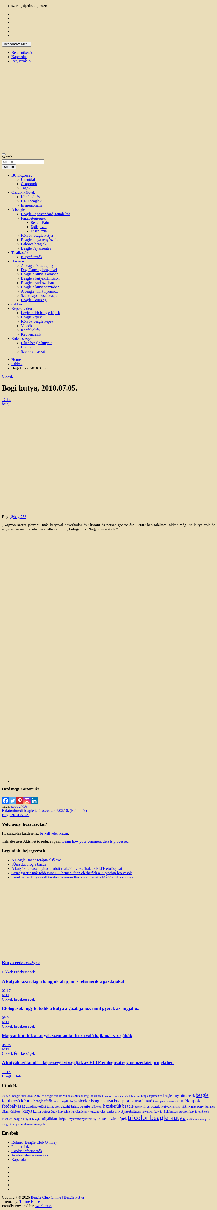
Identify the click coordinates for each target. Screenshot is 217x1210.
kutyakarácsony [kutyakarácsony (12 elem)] (80, 1111)
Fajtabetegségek (33, 218)
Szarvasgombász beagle (39, 296)
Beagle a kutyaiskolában (39, 274)
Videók (26, 326)
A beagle (18, 210)
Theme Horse (29, 1201)
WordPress (43, 1206)
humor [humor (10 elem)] (138, 1106)
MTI (5, 995)
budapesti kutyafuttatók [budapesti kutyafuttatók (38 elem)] (134, 1100)
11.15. (6, 1072)
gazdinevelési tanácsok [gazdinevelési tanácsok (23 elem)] (43, 1106)
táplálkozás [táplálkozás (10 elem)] (193, 1119)
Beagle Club (11, 1076)
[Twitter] (12, 797)
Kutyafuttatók (31, 257)
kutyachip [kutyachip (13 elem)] (64, 1111)
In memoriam (31, 205)
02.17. (6, 991)
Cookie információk (26, 1151)
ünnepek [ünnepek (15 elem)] (39, 1124)
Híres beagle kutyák (36, 343)
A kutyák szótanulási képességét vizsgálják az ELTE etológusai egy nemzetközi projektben (88, 1062)
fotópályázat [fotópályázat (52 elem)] (13, 1105)
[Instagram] (27, 797)
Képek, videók (22, 308)
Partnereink (20, 1147)
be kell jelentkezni (54, 833)
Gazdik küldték (23, 192)
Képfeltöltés (30, 197)
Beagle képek (31, 317)
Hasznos (17, 261)
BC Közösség (21, 175)
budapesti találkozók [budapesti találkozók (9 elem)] (165, 1101)
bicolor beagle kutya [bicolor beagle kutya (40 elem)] (95, 1100)
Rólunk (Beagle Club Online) (34, 1142)
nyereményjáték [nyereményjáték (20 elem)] (80, 1119)
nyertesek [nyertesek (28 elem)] (100, 1118)
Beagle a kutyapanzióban (40, 287)
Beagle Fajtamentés (36, 248)
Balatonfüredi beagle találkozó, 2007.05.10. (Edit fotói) (44, 810)
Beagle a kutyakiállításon (40, 278)
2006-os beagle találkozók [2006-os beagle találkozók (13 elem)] (17, 1096)
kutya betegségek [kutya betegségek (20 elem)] (45, 1111)
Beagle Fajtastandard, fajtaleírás (45, 214)
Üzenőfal (28, 179)
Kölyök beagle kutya (37, 235)
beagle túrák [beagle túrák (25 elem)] (43, 1101)
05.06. (6, 1045)
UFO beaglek (31, 201)
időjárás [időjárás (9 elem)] (176, 1106)
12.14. (6, 400)
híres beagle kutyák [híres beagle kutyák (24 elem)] (157, 1106)
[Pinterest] (19, 797)
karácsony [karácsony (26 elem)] (196, 1106)
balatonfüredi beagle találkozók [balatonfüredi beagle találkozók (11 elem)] (85, 1096)
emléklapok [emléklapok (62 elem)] (188, 1100)
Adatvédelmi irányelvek (29, 1155)
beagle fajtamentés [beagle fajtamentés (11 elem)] (151, 1096)
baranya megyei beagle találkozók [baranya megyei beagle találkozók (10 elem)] (122, 1095)
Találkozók (19, 253)
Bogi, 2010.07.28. (15, 815)
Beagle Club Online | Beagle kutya (57, 1197)
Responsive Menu (16, 44)
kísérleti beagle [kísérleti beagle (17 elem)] (12, 1119)
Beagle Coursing (34, 300)
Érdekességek (21, 339)
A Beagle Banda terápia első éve (36, 860)
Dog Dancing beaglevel (39, 270)
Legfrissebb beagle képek (40, 313)
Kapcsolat (19, 57)
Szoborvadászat (33, 351)
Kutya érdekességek (21, 962)
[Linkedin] (34, 797)
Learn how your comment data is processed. (95, 841)
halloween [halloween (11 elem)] (96, 1106)
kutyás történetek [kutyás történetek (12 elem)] (199, 1111)
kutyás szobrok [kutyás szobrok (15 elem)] (178, 1111)
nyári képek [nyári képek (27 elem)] (118, 1119)
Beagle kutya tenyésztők (39, 240)
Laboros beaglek (33, 244)
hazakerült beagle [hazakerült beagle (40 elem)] (118, 1106)
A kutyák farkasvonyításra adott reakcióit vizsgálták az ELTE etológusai (66, 869)
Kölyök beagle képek (37, 321)
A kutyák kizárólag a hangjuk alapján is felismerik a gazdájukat (63, 981)
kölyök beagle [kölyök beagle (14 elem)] (31, 1119)
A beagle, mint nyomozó (39, 291)
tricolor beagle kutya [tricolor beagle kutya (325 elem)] (157, 1117)
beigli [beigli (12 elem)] (56, 1101)
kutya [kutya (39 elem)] (27, 1111)
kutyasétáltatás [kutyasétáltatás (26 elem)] (129, 1111)
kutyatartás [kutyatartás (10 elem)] (147, 1111)
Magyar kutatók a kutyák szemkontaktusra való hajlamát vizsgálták (67, 1035)
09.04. (6, 1018)
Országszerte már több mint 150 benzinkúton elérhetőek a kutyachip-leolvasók (71, 873)
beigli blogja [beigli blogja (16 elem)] (68, 1101)
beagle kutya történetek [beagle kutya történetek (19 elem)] (179, 1096)
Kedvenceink (31, 334)
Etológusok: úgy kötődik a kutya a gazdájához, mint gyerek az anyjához (70, 1008)
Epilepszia (39, 227)
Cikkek (16, 304)
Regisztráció (21, 61)
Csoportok (29, 184)
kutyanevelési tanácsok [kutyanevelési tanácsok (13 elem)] (103, 1111)
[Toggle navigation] (4, 154)
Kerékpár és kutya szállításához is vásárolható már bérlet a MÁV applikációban (72, 877)
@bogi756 (18, 517)
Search (7, 157)
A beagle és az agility (37, 265)
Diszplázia (39, 231)
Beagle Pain (40, 222)
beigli (6, 404)
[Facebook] (5, 797)
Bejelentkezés (22, 52)
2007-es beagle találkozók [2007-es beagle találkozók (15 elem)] (50, 1096)
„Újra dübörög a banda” (29, 864)
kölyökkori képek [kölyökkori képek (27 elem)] (55, 1119)
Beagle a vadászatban (37, 283)
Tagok (26, 188)
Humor (26, 347)
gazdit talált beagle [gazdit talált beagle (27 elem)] (75, 1106)
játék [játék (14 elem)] (184, 1106)
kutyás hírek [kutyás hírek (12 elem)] (161, 1111)
